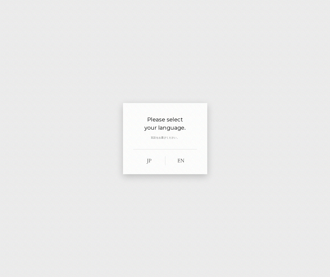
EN (180, 160)
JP (149, 160)
